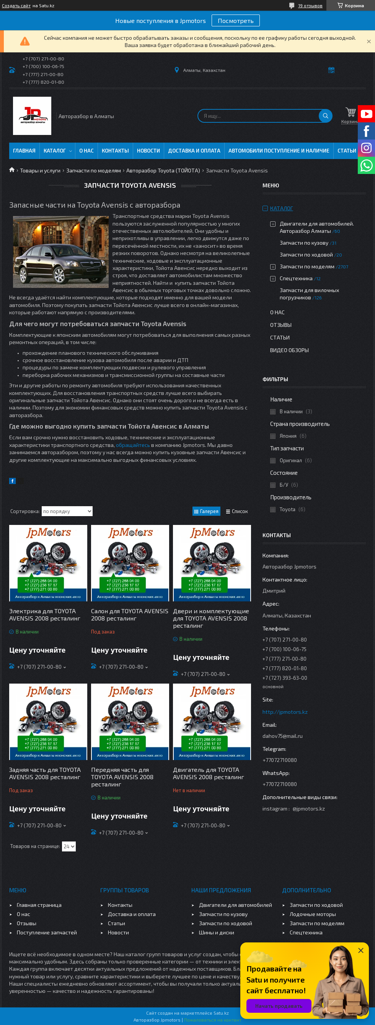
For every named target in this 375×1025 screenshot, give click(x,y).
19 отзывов (310, 5)
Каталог (55, 151)
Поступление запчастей (47, 932)
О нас (86, 151)
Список (240, 511)
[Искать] (326, 116)
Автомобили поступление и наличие (278, 151)
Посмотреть (236, 20)
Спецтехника (296, 278)
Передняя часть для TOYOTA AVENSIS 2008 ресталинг (122, 777)
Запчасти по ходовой (306, 254)
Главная (24, 151)
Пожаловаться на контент (212, 1019)
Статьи (347, 151)
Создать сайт (16, 5)
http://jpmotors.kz (285, 711)
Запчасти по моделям (93, 170)
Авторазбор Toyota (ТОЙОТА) (163, 170)
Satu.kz (221, 1012)
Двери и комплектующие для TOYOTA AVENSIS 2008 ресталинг (211, 618)
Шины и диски (216, 932)
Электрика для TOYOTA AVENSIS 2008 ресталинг (44, 614)
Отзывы (281, 325)
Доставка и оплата (194, 151)
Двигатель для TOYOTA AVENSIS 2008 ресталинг (208, 773)
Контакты (115, 151)
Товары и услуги (40, 170)
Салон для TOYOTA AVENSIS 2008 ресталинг (129, 614)
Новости (148, 151)
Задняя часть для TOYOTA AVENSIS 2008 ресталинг (45, 773)
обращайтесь (133, 445)
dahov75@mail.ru (282, 736)
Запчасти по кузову (304, 242)
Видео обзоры (289, 350)
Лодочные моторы (313, 914)
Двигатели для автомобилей (235, 905)
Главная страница (39, 905)
